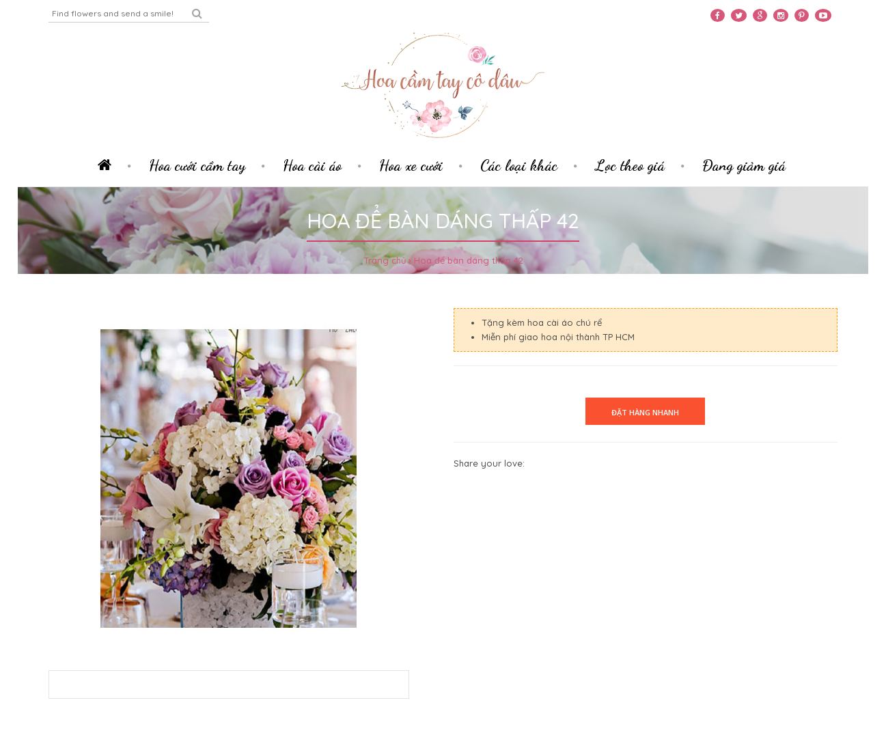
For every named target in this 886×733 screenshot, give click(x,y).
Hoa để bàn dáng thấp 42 (468, 260)
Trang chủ (384, 260)
